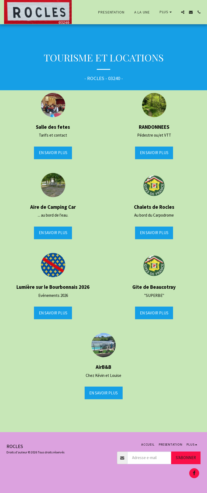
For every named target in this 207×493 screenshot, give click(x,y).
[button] (183, 12)
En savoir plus (53, 152)
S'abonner (186, 457)
